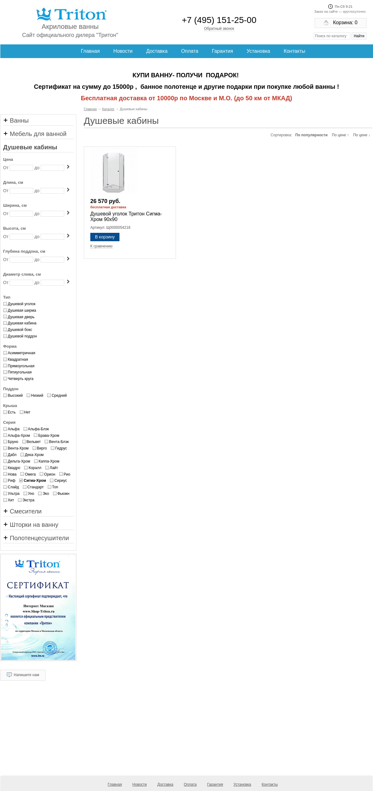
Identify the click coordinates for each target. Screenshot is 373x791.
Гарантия (222, 51)
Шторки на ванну (30, 524)
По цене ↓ (361, 135)
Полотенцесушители (36, 538)
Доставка (157, 51)
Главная (90, 51)
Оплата (189, 51)
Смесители (22, 511)
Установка (258, 51)
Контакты (294, 51)
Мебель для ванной (34, 133)
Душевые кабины (30, 147)
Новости (123, 51)
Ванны (16, 120)
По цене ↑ (340, 135)
